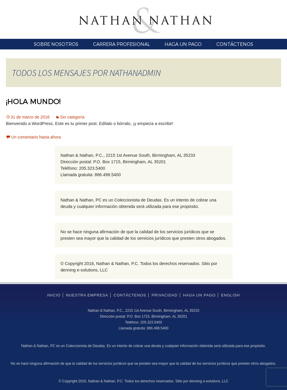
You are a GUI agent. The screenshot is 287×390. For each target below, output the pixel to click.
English (230, 295)
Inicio (54, 295)
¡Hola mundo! (33, 101)
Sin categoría (72, 117)
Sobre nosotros (56, 44)
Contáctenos (234, 44)
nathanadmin (135, 72)
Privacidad (165, 295)
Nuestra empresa (87, 295)
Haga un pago (183, 44)
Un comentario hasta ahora (36, 137)
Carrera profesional (121, 44)
